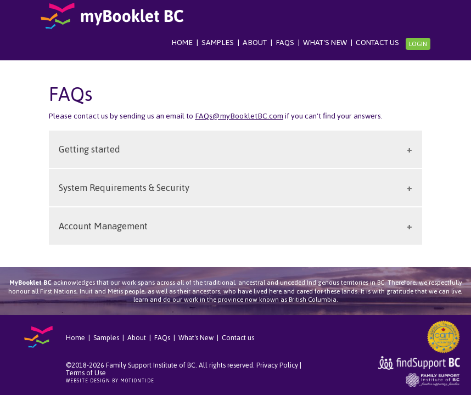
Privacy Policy (277, 365)
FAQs (285, 42)
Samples (217, 42)
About (255, 42)
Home (182, 42)
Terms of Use (86, 373)
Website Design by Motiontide (110, 380)
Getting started (89, 149)
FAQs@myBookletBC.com (239, 116)
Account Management (103, 226)
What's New (325, 42)
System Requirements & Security (124, 187)
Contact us (377, 42)
